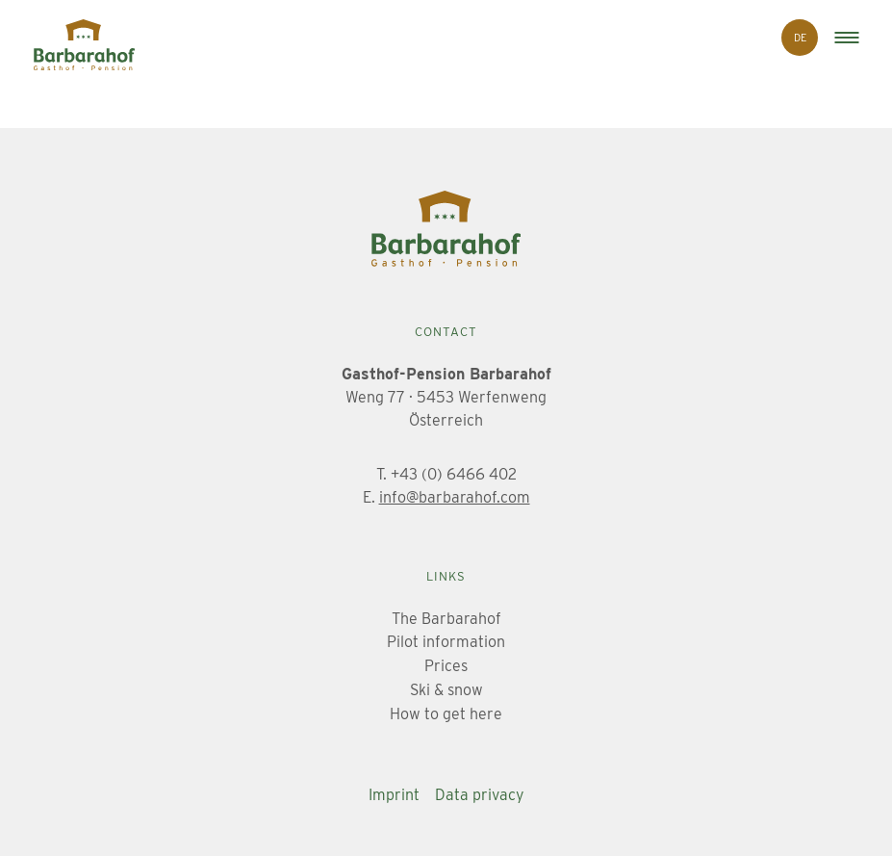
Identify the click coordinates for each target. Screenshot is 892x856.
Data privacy (479, 795)
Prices (446, 666)
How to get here (446, 714)
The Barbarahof (446, 619)
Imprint (394, 795)
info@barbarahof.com (454, 497)
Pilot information (446, 642)
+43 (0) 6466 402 (454, 474)
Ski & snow (446, 690)
